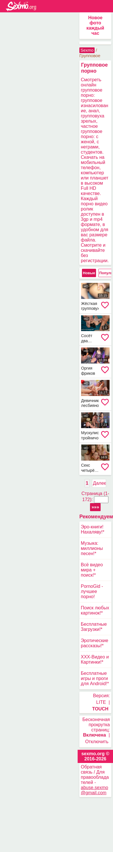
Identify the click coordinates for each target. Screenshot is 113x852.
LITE (101, 702)
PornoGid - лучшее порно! (92, 591)
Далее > (99, 483)
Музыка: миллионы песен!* (92, 548)
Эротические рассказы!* (94, 643)
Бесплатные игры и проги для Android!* (95, 678)
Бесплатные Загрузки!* (94, 627)
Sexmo (87, 50)
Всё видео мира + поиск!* (92, 569)
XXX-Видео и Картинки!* (95, 659)
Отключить (96, 741)
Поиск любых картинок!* (95, 610)
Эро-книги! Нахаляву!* (92, 529)
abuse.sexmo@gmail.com (94, 790)
